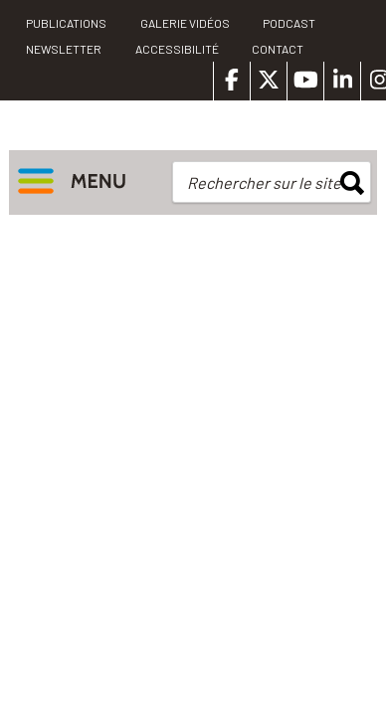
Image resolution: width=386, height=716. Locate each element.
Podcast (289, 23)
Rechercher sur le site (264, 182)
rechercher (352, 183)
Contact (277, 49)
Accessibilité (177, 49)
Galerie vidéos (185, 23)
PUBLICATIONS (66, 23)
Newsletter (63, 49)
